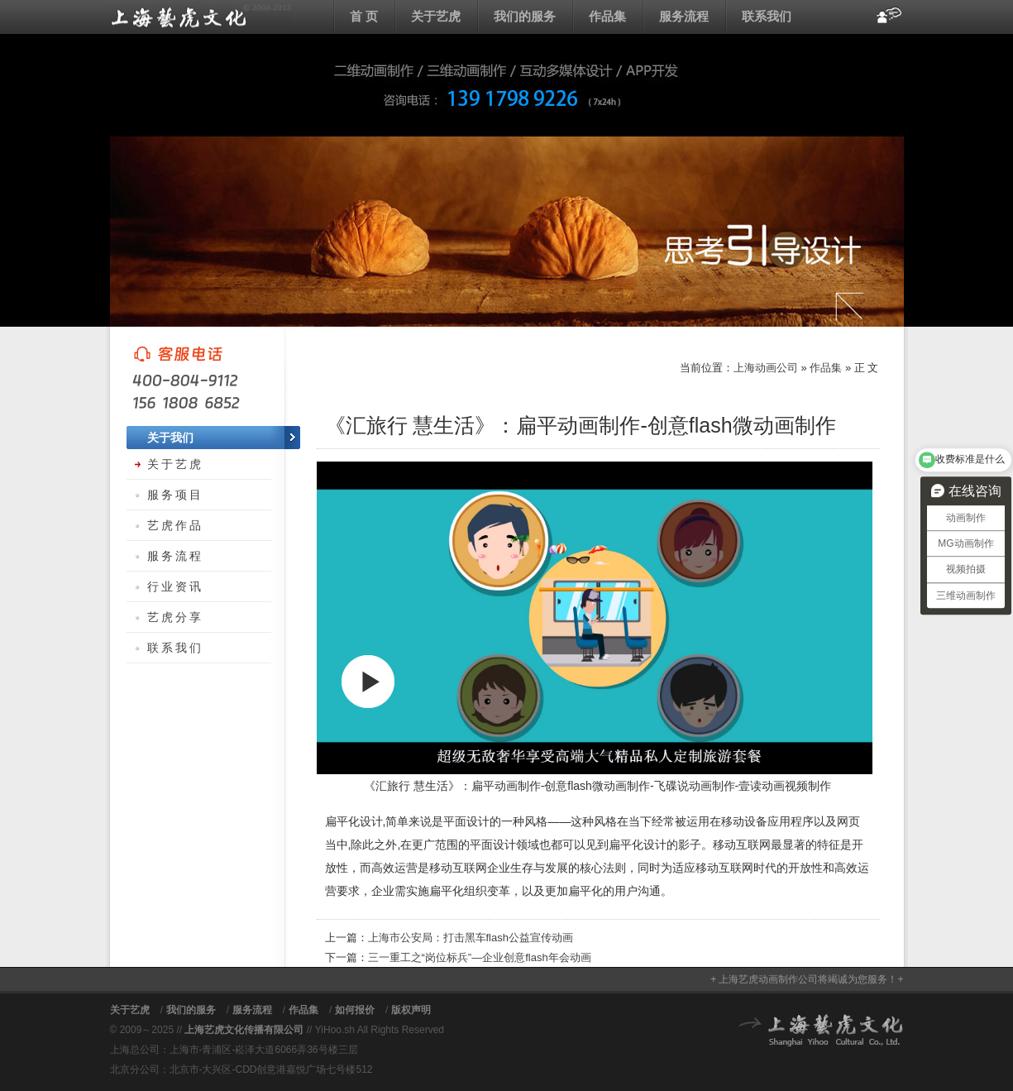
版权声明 (411, 1010)
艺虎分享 (175, 617)
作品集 (607, 16)
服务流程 (684, 16)
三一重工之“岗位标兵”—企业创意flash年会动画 (479, 957)
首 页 (364, 16)
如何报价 (355, 1010)
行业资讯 (175, 586)
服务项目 (175, 494)
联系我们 (766, 16)
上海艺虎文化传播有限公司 (243, 1030)
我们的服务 (525, 16)
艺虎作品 (175, 525)
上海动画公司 (201, 16)
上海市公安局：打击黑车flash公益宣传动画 (470, 937)
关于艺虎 (436, 16)
